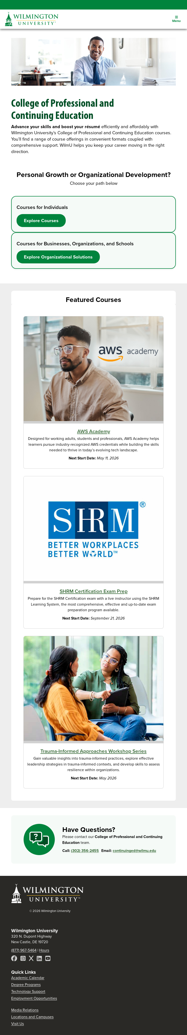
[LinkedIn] (40, 959)
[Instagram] (23, 959)
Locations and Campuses (32, 1017)
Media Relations (24, 1010)
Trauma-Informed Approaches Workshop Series (93, 751)
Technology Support (28, 991)
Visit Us (17, 1023)
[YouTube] (47, 959)
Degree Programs (26, 984)
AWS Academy (93, 431)
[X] (31, 959)
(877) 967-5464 (24, 950)
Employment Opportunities (34, 998)
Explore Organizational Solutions (58, 256)
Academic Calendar (27, 978)
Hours (44, 950)
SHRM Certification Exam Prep (94, 591)
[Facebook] (14, 959)
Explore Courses (41, 220)
